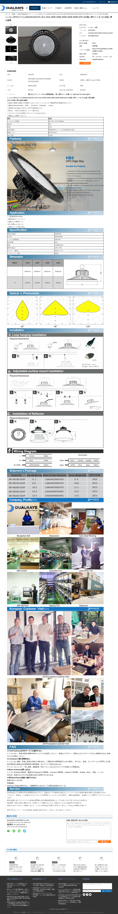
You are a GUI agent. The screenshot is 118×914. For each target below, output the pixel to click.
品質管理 (68, 8)
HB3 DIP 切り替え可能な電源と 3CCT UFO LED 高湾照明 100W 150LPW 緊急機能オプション (18, 898)
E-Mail (52, 909)
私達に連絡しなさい (82, 8)
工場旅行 (58, 8)
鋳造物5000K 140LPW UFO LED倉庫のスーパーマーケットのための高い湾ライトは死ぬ (16, 869)
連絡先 (104, 841)
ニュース (95, 8)
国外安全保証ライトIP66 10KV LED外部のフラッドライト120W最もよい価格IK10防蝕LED (69, 902)
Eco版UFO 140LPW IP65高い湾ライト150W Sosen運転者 (37, 867)
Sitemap (58, 909)
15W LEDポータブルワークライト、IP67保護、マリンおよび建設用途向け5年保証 (44, 895)
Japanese (114, 2)
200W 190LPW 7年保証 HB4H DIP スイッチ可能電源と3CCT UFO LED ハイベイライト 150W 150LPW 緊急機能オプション (18, 904)
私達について (47, 8)
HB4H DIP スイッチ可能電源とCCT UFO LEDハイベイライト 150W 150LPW (17, 885)
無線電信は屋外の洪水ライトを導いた (44, 810)
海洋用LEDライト (39, 879)
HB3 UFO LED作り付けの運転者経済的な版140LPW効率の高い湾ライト (80, 868)
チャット (103, 2)
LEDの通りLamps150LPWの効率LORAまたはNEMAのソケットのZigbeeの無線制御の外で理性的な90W (69, 896)
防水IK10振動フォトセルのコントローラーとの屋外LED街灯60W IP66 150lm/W (69, 885)
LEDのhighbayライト (24, 14)
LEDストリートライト (66, 879)
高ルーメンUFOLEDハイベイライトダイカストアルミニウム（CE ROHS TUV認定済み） (59, 869)
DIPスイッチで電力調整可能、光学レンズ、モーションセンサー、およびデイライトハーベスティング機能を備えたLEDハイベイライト (18, 892)
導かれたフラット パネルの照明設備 (21, 810)
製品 (13, 14)
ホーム (8, 14)
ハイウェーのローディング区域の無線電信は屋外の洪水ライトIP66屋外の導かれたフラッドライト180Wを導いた (69, 891)
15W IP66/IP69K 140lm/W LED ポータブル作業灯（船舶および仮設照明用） (44, 884)
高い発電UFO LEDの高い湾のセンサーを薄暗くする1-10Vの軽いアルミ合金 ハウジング (102, 869)
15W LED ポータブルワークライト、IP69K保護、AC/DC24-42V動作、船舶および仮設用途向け (44, 889)
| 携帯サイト (65, 909)
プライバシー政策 (19, 912)
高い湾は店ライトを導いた (63, 810)
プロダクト (35, 8)
